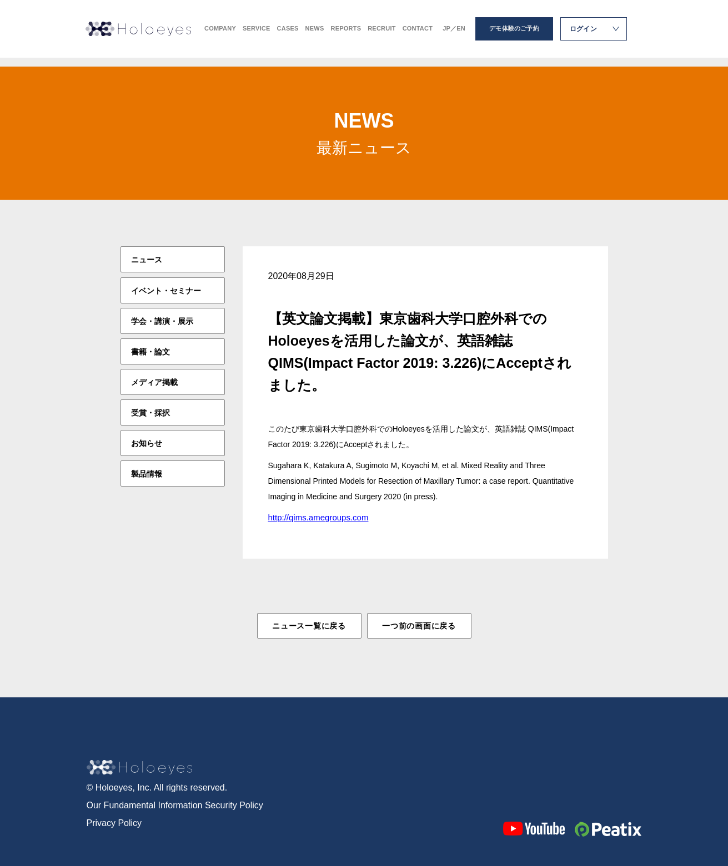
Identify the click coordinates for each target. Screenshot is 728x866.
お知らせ (146, 442)
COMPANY (220, 34)
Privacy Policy (114, 822)
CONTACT (418, 34)
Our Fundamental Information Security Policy (175, 804)
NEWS (314, 34)
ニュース (146, 259)
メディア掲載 (154, 381)
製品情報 (146, 473)
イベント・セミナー (166, 290)
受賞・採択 (150, 412)
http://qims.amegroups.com (318, 517)
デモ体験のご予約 (514, 33)
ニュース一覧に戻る (308, 625)
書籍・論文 (150, 351)
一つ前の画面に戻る (418, 625)
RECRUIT (381, 34)
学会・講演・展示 (162, 320)
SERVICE (256, 34)
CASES (288, 34)
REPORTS (345, 34)
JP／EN (454, 34)
